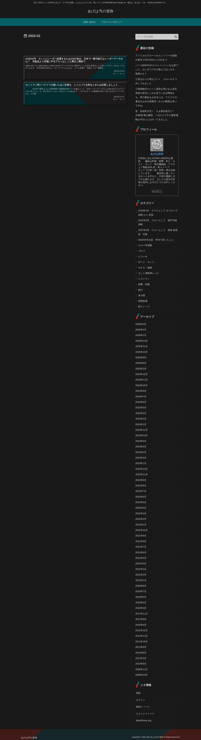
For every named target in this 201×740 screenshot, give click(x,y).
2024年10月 (141, 385)
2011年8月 (140, 652)
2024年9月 (140, 391)
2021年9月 (140, 535)
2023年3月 (140, 458)
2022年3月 (140, 513)
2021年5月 (140, 558)
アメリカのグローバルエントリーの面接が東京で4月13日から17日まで (156, 57)
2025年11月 (141, 346)
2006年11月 (141, 669)
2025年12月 (141, 341)
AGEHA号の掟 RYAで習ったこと (156, 240)
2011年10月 (141, 641)
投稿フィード (143, 706)
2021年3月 (140, 569)
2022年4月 (140, 508)
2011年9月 (140, 647)
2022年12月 (141, 469)
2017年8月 (140, 619)
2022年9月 (140, 480)
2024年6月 (140, 402)
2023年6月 (140, 441)
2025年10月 (141, 352)
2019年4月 (140, 602)
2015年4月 (140, 625)
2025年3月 (140, 368)
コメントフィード (145, 713)
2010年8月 (140, 663)
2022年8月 (140, 485)
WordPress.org (143, 720)
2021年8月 (140, 541)
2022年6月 (140, 497)
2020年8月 (140, 586)
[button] (176, 36)
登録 (138, 693)
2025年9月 (140, 357)
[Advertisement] (75, 46)
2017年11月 (141, 613)
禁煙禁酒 (142, 301)
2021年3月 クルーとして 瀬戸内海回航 (157, 222)
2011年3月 (140, 658)
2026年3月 (140, 324)
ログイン (140, 700)
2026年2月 (140, 329)
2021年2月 (140, 574)
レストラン (144, 278)
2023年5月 (140, 446)
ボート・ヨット (146, 262)
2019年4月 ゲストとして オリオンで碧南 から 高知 (158, 212)
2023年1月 (140, 463)
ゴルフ (141, 251)
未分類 (141, 295)
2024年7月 (140, 396)
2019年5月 (140, 597)
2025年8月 (140, 363)
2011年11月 (141, 636)
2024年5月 (140, 407)
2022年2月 (140, 519)
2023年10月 (141, 435)
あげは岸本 (156, 153)
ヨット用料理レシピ (148, 273)
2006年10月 (141, 675)
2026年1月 (140, 335)
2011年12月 (141, 630)
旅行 (140, 290)
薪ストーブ (144, 306)
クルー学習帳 (145, 245)
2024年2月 (140, 418)
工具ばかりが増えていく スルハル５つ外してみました (156, 81)
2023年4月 (140, 452)
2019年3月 (140, 608)
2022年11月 (141, 474)
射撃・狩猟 (144, 284)
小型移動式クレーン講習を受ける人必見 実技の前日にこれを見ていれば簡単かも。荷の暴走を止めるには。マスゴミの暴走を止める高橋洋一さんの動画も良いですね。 (156, 97)
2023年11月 (141, 430)
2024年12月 (141, 374)
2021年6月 (140, 552)
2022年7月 (140, 491)
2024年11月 (141, 379)
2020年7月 (140, 591)
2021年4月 (140, 563)
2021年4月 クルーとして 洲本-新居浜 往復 (158, 232)
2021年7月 (140, 547)
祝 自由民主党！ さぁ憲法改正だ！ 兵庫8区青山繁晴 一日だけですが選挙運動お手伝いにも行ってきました (156, 115)
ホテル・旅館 (145, 267)
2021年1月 (140, 580)
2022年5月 (140, 502)
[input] (156, 37)
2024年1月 (140, 424)
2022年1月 (140, 524)
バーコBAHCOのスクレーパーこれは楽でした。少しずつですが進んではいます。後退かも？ (156, 69)
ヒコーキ (142, 256)
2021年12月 (141, 530)
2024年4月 (140, 413)
